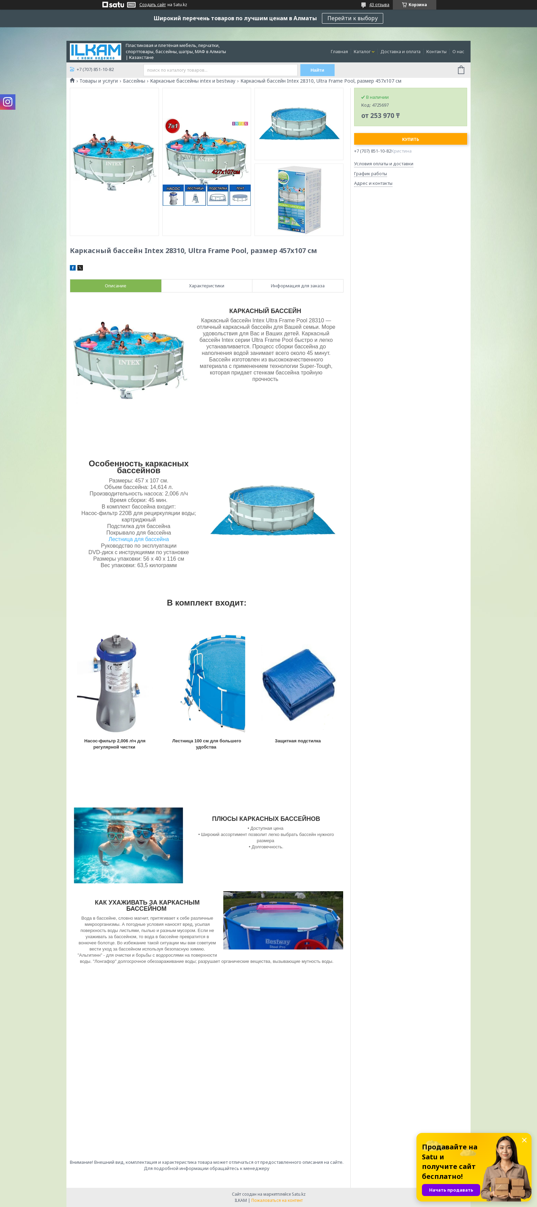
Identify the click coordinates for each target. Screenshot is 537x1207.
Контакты (436, 51)
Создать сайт (152, 4)
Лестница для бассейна (139, 539)
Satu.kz (298, 1194)
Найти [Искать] (317, 70)
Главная (339, 51)
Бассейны (134, 81)
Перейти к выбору (352, 18)
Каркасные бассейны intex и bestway (192, 81)
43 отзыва (379, 5)
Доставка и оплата (400, 51)
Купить (410, 139)
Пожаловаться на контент (277, 1200)
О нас (458, 51)
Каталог (362, 51)
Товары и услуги (98, 81)
